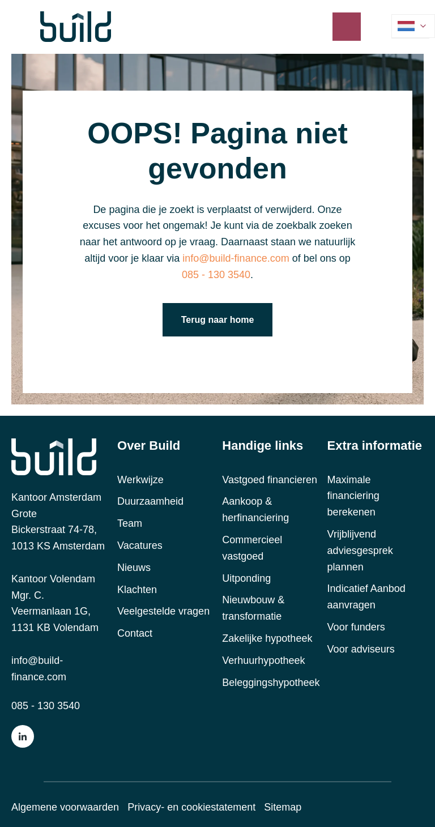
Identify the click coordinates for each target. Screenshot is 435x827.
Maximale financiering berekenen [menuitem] (353, 496)
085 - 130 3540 (216, 274)
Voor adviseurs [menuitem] (361, 649)
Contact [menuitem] (134, 633)
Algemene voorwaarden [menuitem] (65, 807)
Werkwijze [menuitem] (140, 479)
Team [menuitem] (129, 523)
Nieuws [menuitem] (134, 567)
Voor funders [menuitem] (356, 627)
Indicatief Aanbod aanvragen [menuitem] (366, 597)
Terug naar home (217, 320)
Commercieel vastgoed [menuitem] (252, 548)
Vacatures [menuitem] (140, 545)
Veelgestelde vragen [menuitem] (163, 611)
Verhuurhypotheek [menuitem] (263, 660)
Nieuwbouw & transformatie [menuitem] (253, 608)
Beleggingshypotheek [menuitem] (270, 682)
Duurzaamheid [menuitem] (150, 501)
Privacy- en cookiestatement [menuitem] (191, 807)
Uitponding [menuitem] (246, 578)
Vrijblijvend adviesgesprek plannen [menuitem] (360, 550)
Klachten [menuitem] (137, 589)
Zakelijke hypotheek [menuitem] (267, 638)
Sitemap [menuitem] (282, 807)
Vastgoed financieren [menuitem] (269, 479)
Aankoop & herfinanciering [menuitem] (255, 509)
